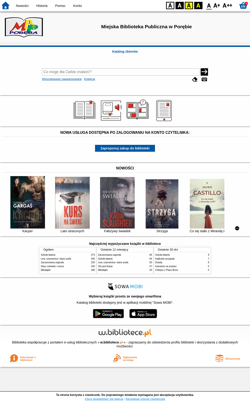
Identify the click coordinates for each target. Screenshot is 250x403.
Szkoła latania (48, 255)
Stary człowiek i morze (52, 266)
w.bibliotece (111, 342)
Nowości (22, 6)
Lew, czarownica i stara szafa (56, 258)
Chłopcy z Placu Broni (166, 270)
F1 (217, 5)
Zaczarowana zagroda (52, 262)
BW (180, 5)
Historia (42, 6)
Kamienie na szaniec (166, 266)
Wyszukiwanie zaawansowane (62, 79)
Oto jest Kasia (105, 266)
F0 (209, 5)
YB (188, 5)
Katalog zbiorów (125, 51)
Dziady (158, 262)
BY (198, 5)
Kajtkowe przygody (165, 258)
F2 (227, 5)
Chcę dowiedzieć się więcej (104, 399)
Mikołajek (46, 270)
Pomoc (60, 6)
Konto (77, 6)
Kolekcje (89, 79)
